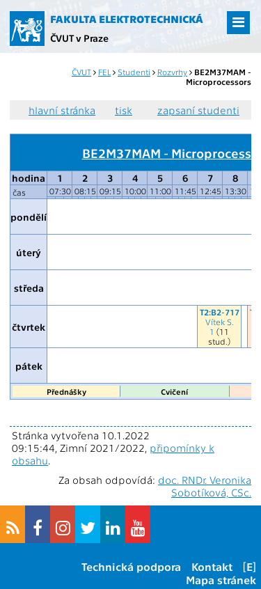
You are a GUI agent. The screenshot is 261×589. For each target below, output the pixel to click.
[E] (249, 566)
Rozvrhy (172, 72)
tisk (123, 110)
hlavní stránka (62, 110)
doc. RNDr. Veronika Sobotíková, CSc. (204, 485)
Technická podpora (131, 566)
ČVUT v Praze (79, 37)
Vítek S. (219, 322)
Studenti (134, 72)
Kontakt (211, 566)
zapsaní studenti (198, 110)
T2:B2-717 (219, 312)
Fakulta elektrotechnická (126, 19)
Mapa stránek (221, 579)
